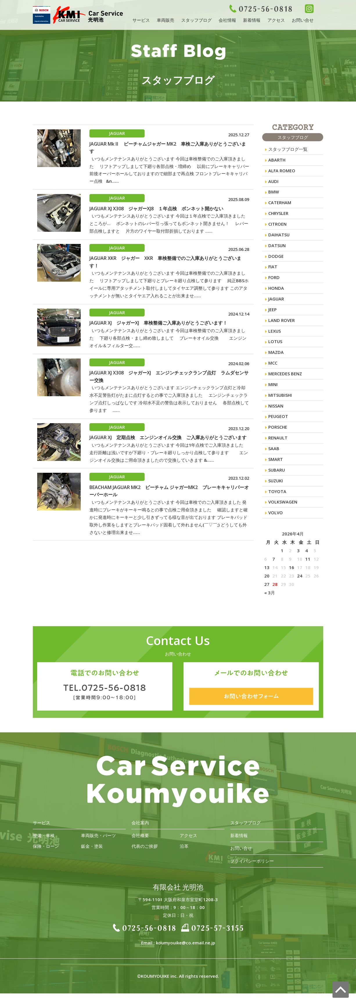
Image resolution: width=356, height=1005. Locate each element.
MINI (273, 392)
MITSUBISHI (280, 403)
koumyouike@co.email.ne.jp (185, 954)
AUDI (273, 182)
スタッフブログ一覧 (288, 149)
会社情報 (227, 20)
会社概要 (140, 847)
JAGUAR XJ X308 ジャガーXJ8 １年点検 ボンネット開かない (156, 210)
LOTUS (275, 348)
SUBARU (276, 480)
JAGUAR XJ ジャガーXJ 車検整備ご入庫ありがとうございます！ (158, 327)
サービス (141, 20)
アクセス (276, 20)
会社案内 (140, 834)
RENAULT (278, 447)
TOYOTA (277, 502)
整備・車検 (44, 847)
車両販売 (165, 20)
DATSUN (277, 248)
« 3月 (269, 604)
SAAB (273, 458)
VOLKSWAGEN (282, 513)
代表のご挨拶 (145, 858)
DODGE (276, 259)
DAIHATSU (279, 237)
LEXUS (274, 337)
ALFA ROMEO (282, 171)
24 (299, 587)
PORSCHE (277, 436)
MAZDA (276, 359)
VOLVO (275, 524)
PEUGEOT (278, 425)
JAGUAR (276, 304)
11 (307, 570)
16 (291, 579)
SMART (275, 469)
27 (266, 596)
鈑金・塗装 (92, 858)
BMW (273, 193)
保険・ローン (46, 858)
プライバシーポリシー (252, 872)
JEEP (272, 315)
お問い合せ (303, 20)
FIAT (273, 271)
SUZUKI (276, 491)
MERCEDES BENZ (285, 381)
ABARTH (277, 160)
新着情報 (251, 20)
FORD (274, 282)
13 (266, 579)
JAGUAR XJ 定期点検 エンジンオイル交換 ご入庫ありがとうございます (168, 444)
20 (266, 587)
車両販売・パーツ (98, 847)
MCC (272, 370)
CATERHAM (280, 204)
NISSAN (275, 414)
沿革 (184, 858)
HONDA (276, 293)
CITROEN (277, 226)
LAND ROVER (281, 326)
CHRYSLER (278, 215)
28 (275, 596)
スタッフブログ (196, 20)
